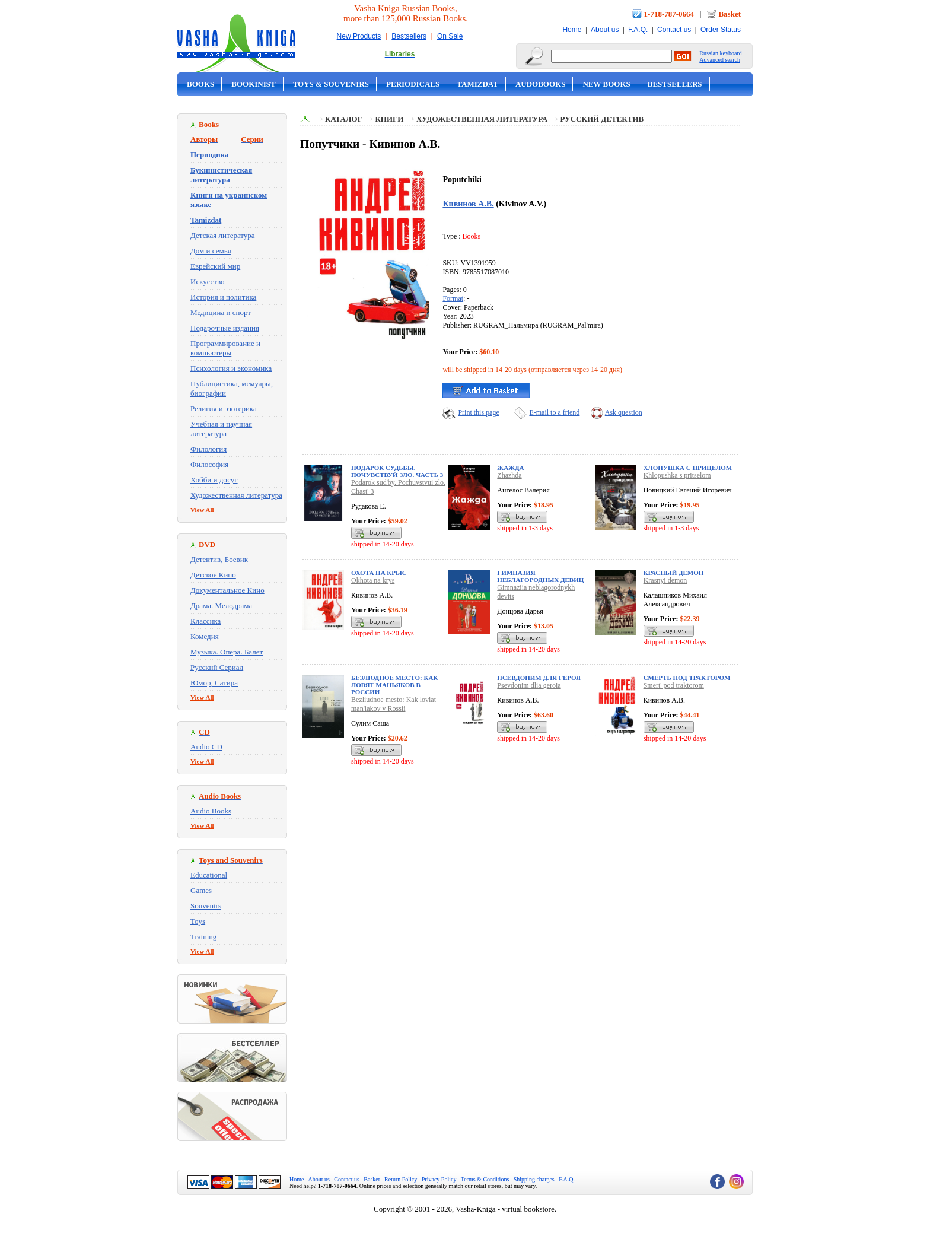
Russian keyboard (720, 53)
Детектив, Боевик (219, 559)
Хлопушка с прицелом (688, 467)
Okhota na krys (372, 580)
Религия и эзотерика (223, 408)
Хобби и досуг (214, 479)
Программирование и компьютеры (225, 348)
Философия (209, 464)
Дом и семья (210, 250)
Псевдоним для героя (539, 677)
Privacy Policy (439, 1179)
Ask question (623, 412)
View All (202, 509)
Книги (389, 119)
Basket (729, 13)
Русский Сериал (216, 667)
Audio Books (210, 810)
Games (201, 890)
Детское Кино (213, 574)
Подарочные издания (224, 327)
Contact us (674, 30)
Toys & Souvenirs (331, 84)
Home (571, 30)
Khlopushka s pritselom (677, 475)
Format (452, 298)
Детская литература (222, 235)
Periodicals (412, 84)
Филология (208, 448)
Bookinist (253, 84)
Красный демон (674, 572)
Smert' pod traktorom (674, 685)
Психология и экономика (231, 368)
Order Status (720, 30)
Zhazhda (509, 475)
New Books (606, 84)
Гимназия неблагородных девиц (540, 576)
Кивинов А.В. (467, 203)
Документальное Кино (227, 590)
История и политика (223, 297)
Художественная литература (236, 495)
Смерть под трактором (687, 677)
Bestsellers (408, 36)
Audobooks (540, 84)
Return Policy (400, 1179)
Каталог (343, 119)
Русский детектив (602, 119)
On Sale (450, 36)
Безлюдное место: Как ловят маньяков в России (394, 684)
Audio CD (206, 746)
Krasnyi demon (665, 580)
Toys (197, 921)
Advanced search (719, 59)
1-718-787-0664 (669, 13)
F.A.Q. (638, 30)
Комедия (204, 636)
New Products (359, 36)
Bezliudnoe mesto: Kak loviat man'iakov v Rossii (393, 704)
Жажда (510, 467)
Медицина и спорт (220, 312)
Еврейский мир (215, 266)
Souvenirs (205, 905)
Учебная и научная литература (221, 429)
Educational (208, 874)
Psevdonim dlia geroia (528, 685)
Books (200, 84)
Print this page (478, 412)
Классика (205, 620)
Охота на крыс (379, 572)
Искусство (207, 281)
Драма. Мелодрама (221, 605)
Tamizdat (477, 84)
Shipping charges (534, 1179)
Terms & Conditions (485, 1179)
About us (605, 30)
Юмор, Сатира (214, 682)
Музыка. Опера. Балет (226, 651)
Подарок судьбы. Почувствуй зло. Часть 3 (397, 471)
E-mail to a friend (554, 412)
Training (203, 936)
